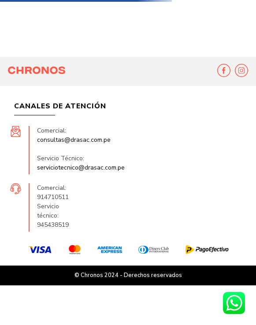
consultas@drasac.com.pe (74, 140)
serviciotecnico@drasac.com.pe (81, 167)
